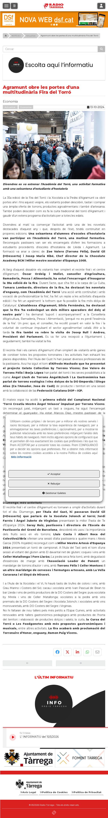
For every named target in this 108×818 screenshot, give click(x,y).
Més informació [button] (21, 457)
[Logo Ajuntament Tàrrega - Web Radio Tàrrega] (28, 784)
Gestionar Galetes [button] (54, 493)
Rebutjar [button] (54, 483)
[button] (14, 6)
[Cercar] (101, 49)
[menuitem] (28, 792)
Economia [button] (25, 107)
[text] (50, 49)
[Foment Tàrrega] (79, 758)
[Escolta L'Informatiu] (54, 65)
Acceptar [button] (54, 474)
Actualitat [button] (10, 107)
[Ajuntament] (28, 758)
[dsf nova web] (54, 19)
